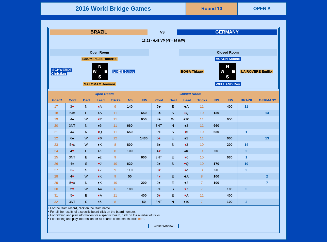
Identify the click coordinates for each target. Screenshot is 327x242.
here (141, 219)
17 (56, 106)
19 (56, 119)
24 (56, 151)
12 (115, 138)
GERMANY (227, 32)
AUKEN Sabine (228, 59)
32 (56, 202)
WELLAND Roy (228, 84)
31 (56, 195)
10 (202, 113)
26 (56, 164)
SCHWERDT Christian (61, 71)
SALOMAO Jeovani (99, 84)
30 (56, 189)
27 (56, 170)
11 (202, 106)
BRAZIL (98, 32)
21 (56, 132)
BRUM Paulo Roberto (99, 59)
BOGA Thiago (192, 71)
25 (56, 157)
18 (56, 113)
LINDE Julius (123, 71)
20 (56, 125)
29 (56, 183)
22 (56, 138)
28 (56, 176)
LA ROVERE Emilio (256, 71)
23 (56, 145)
